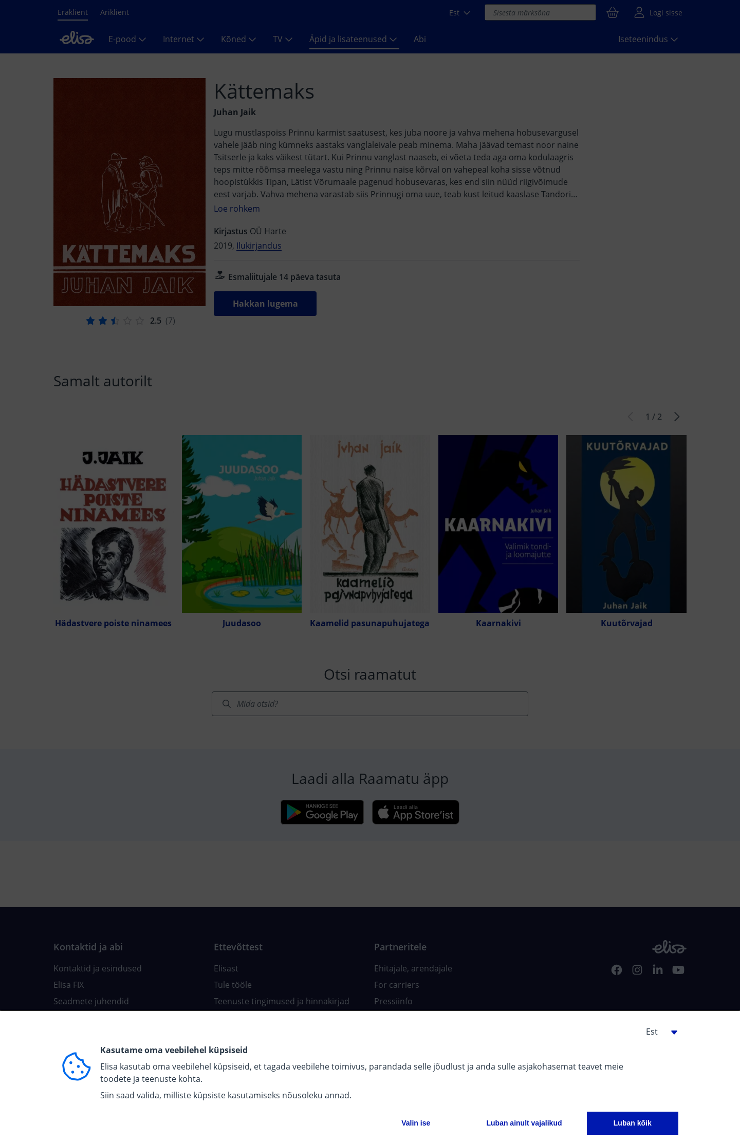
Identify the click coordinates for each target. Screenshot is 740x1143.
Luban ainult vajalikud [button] (524, 1123)
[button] (657, 1031)
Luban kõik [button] (633, 1123)
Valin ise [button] (415, 1123)
